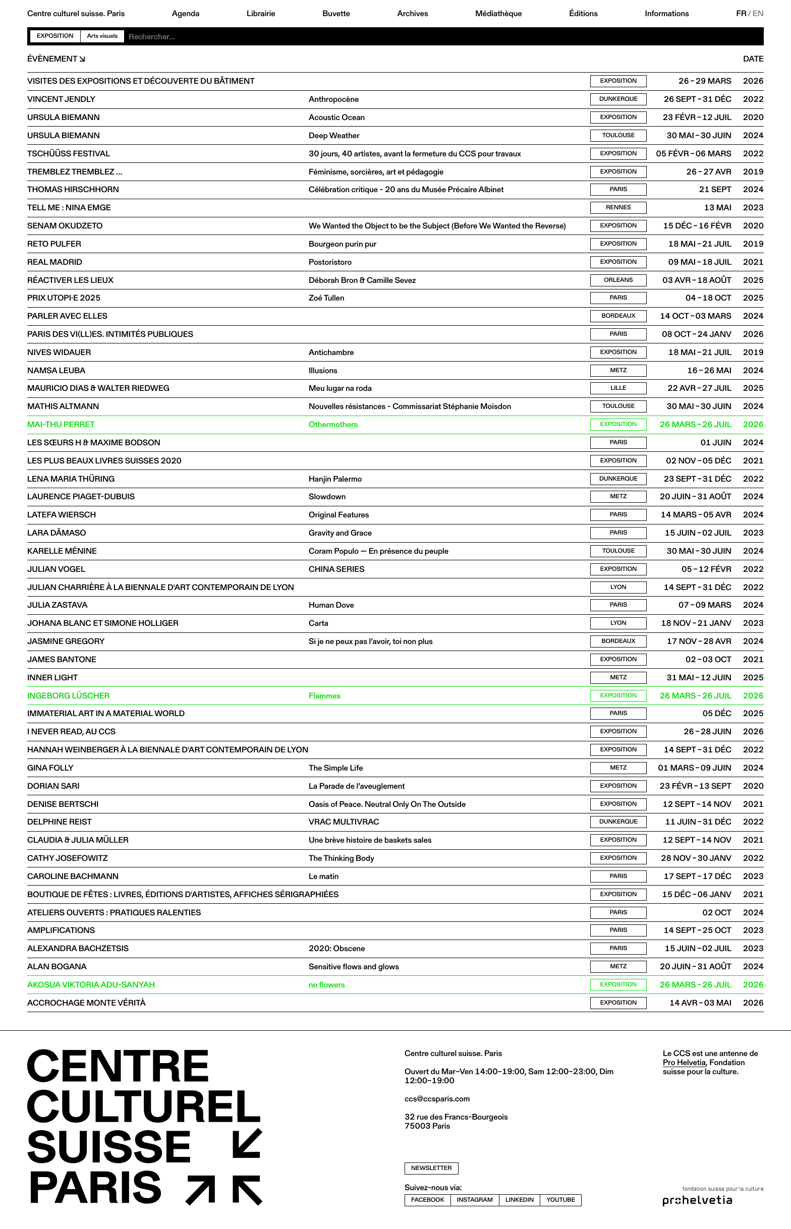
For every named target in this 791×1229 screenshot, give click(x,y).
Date (753, 59)
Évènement (52, 59)
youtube (560, 1204)
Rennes (618, 208)
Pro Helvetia (684, 1067)
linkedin (519, 1204)
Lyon (618, 590)
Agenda (186, 13)
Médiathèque (498, 13)
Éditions (583, 13)
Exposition (55, 36)
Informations (667, 13)
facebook (427, 1204)
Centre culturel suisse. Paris (76, 13)
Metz (618, 372)
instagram (475, 1204)
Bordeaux (619, 317)
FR (741, 13)
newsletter (431, 1172)
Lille (618, 390)
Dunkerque (618, 99)
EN (758, 13)
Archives (412, 13)
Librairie (261, 13)
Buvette (336, 13)
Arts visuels (102, 36)
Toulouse (618, 136)
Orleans (618, 281)
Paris (619, 190)
